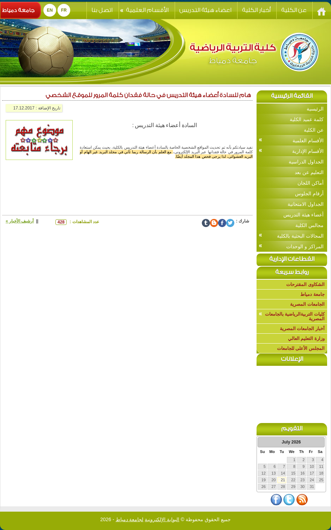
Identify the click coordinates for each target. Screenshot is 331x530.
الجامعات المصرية (307, 304)
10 (312, 466)
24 (312, 480)
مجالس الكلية (309, 225)
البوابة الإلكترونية (162, 519)
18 (321, 473)
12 (263, 473)
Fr (64, 10)
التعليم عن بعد (309, 172)
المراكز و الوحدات (291, 246)
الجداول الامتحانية (306, 204)
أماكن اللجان (310, 183)
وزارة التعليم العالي (306, 338)
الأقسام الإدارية (291, 151)
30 (302, 486)
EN (50, 10)
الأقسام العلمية (144, 10)
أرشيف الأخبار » (20, 221)
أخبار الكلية (256, 10)
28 (283, 486)
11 (321, 466)
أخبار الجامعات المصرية (302, 328)
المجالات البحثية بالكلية (291, 236)
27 (273, 486)
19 (263, 480)
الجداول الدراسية (306, 162)
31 (312, 486)
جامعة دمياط (18, 10)
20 (273, 480)
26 (263, 486)
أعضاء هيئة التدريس (303, 215)
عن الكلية (294, 10)
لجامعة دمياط (130, 519)
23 (302, 480)
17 (312, 473)
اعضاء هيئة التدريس (205, 10)
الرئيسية (315, 109)
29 (293, 486)
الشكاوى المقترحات (305, 284)
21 (283, 480)
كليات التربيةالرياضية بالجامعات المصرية (292, 316)
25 (321, 480)
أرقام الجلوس (309, 193)
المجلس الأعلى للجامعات (301, 348)
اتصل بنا (102, 10)
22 (293, 480)
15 (293, 473)
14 (283, 473)
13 (273, 473)
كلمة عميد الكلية (307, 119)
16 (302, 473)
